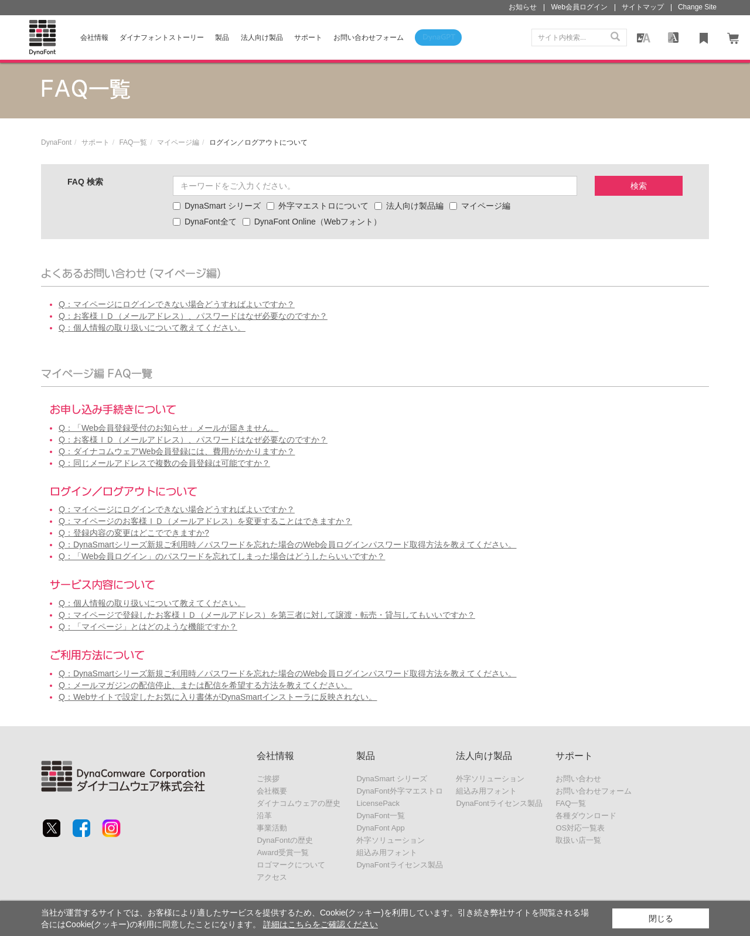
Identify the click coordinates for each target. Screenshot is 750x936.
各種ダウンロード (585, 815)
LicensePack (378, 803)
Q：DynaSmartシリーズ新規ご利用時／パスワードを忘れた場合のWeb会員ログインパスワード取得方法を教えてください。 (287, 544)
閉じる (661, 918)
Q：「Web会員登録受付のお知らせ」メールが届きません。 (168, 428)
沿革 (264, 815)
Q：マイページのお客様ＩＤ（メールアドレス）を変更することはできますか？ (205, 521)
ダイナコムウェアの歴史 (298, 803)
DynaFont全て (205, 221)
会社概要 (272, 791)
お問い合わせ (578, 778)
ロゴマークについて (291, 864)
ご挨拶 (268, 778)
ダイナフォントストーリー (162, 37)
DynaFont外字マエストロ (399, 791)
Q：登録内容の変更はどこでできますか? (134, 532)
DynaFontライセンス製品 (399, 864)
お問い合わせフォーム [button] (368, 37)
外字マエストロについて (318, 205)
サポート (308, 37)
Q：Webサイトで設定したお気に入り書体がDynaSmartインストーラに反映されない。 (218, 697)
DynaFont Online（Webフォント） (312, 221)
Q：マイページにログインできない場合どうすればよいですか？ (177, 304)
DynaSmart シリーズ (217, 205)
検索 (638, 185)
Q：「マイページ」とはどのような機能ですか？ (148, 626)
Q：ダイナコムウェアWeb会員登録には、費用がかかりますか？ (177, 451)
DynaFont (56, 142)
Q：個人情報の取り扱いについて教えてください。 (152, 327)
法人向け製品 (262, 37)
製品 (222, 37)
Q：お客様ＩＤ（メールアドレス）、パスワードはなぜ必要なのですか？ (193, 316)
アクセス (272, 877)
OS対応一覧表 (580, 827)
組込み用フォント (386, 852)
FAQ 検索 (85, 181)
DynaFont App (380, 827)
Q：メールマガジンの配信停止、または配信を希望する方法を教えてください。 (205, 685)
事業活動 (272, 827)
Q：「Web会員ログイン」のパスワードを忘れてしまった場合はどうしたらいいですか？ (222, 556)
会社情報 (94, 37)
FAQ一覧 (133, 142)
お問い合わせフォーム (593, 791)
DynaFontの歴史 (284, 840)
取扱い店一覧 (578, 840)
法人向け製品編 (409, 205)
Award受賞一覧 (283, 852)
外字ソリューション (390, 840)
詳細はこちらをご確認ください (320, 924)
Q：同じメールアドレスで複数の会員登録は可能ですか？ (164, 463)
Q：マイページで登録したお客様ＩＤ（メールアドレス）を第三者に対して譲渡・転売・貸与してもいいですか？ (267, 615)
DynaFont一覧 (380, 815)
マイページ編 (178, 142)
